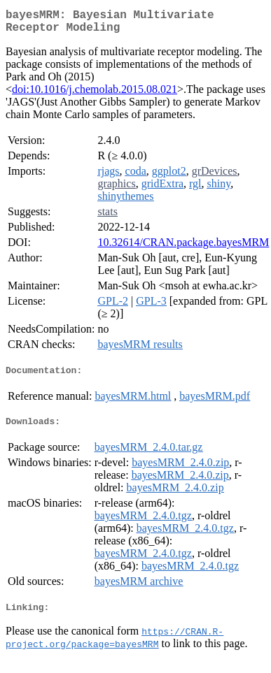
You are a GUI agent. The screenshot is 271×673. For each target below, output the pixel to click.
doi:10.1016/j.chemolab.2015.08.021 (94, 95)
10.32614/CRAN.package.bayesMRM (183, 248)
